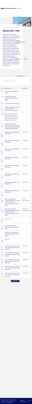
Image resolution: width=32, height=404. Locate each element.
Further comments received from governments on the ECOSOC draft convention (12, 248)
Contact (25, 59)
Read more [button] (11, 402)
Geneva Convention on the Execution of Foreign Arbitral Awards (11, 98)
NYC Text (19, 8)
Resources (19, 59)
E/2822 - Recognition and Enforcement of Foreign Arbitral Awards (12, 227)
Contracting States (21, 42)
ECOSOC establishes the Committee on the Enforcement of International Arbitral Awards (12, 109)
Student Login (20, 75)
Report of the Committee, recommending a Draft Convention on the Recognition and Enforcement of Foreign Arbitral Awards (12, 202)
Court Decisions (20, 25)
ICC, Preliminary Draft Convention (12, 103)
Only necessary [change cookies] (24, 401)
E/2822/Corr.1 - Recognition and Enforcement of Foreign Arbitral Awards (12, 234)
